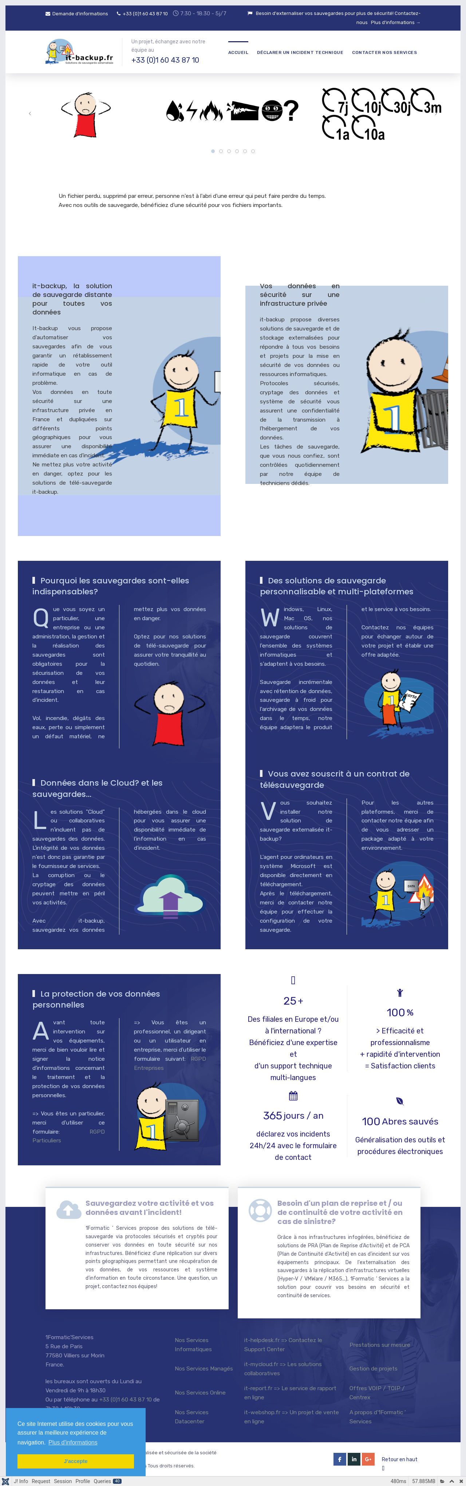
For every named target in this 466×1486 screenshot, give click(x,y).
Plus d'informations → (395, 22)
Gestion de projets (374, 1368)
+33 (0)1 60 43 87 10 (142, 13)
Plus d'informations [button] (73, 1442)
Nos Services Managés (204, 1368)
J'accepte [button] (75, 1461)
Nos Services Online (200, 1392)
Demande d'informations (77, 13)
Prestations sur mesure (380, 1344)
